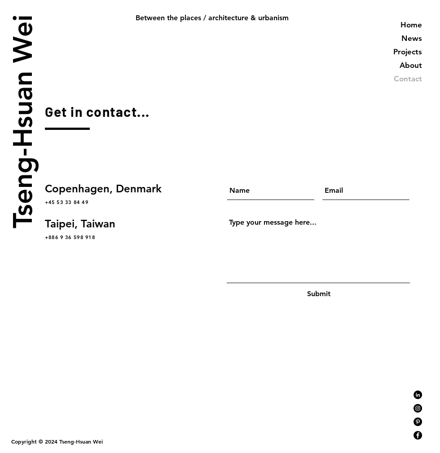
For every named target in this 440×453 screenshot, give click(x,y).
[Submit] (318, 294)
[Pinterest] (418, 421)
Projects (407, 51)
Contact (408, 78)
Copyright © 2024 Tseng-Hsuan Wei (57, 441)
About (411, 65)
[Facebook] (418, 435)
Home (411, 24)
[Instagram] (418, 408)
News (411, 38)
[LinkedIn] (418, 395)
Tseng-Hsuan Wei (22, 121)
